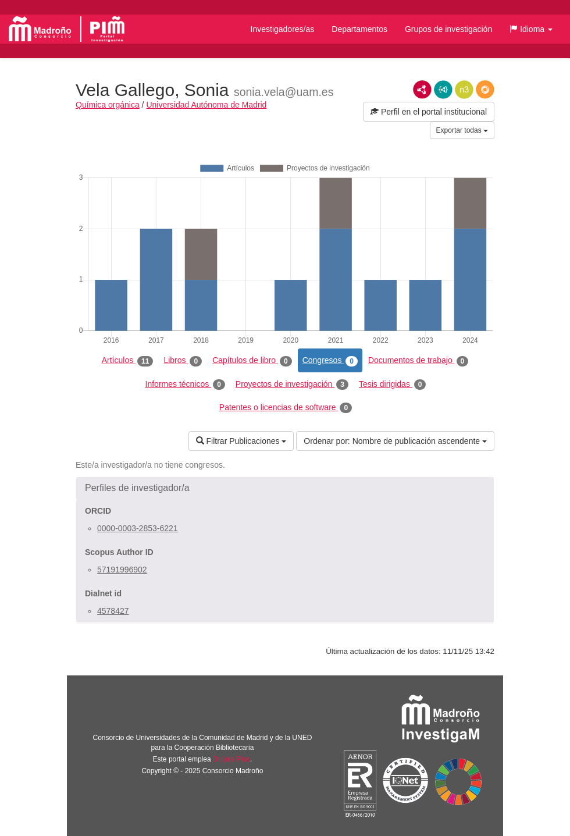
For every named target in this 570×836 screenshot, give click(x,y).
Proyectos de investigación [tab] (292, 384)
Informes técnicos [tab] (185, 384)
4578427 (113, 611)
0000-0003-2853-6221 (137, 528)
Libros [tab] (182, 360)
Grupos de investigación (448, 29)
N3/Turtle (464, 89)
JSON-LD (443, 89)
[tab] (285, 488)
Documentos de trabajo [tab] (418, 360)
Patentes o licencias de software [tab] (285, 408)
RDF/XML (422, 89)
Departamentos (359, 29)
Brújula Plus (231, 759)
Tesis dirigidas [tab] (392, 384)
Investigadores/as (283, 29)
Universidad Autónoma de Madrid (206, 104)
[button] (531, 29)
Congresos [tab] (330, 360)
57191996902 (122, 569)
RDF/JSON (485, 89)
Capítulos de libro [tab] (252, 360)
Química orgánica (108, 104)
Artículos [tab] (128, 360)
